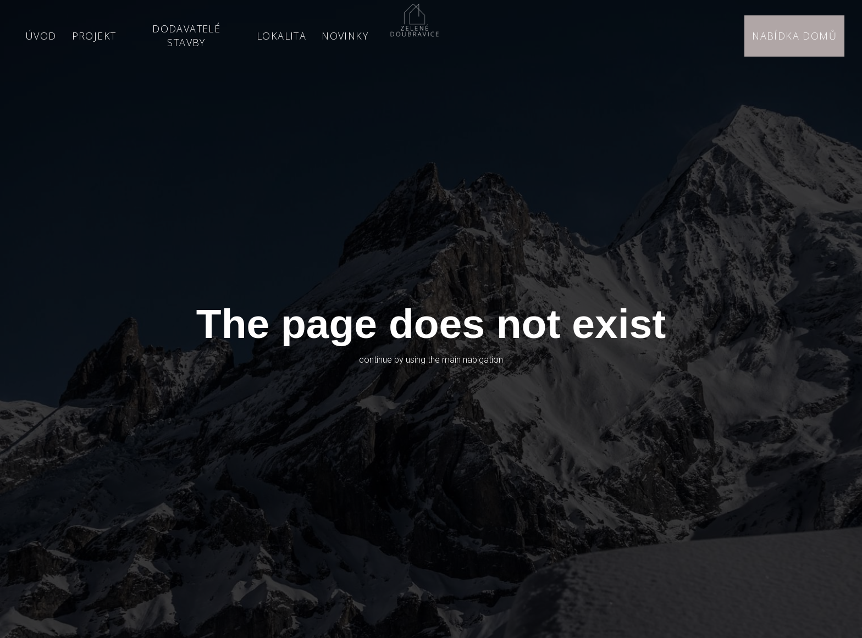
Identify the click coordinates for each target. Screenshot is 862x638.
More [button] (348, 35)
